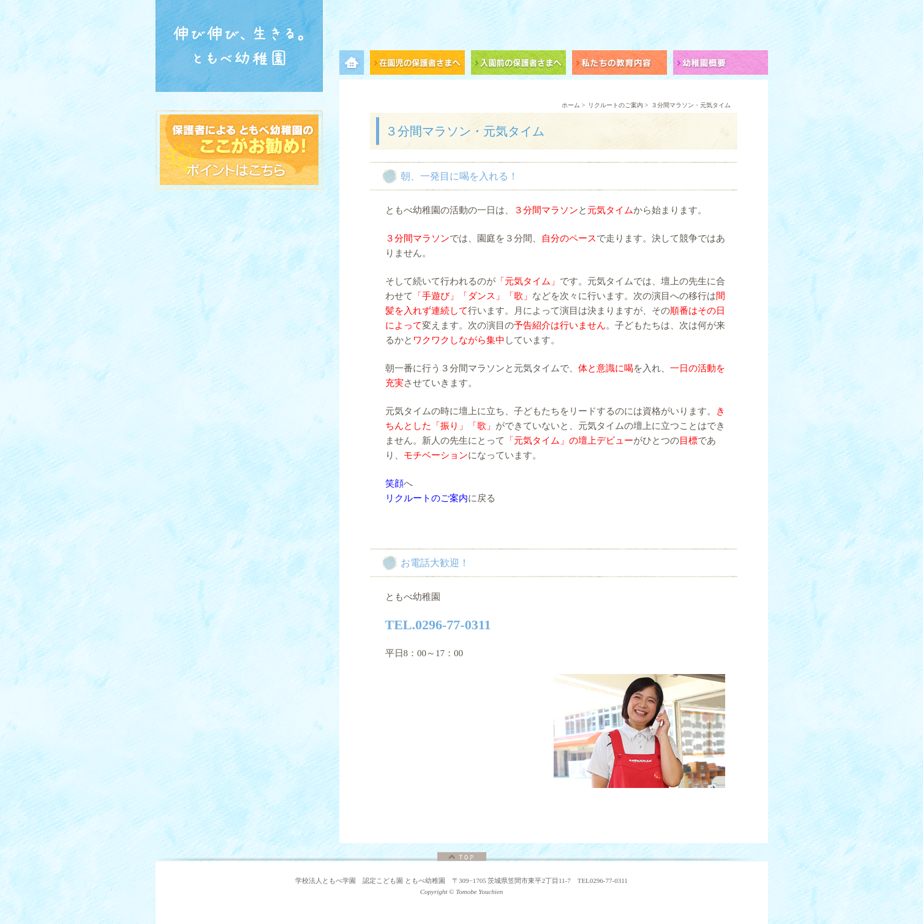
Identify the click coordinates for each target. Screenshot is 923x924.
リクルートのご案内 (615, 105)
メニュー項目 (354, 65)
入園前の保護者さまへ (521, 65)
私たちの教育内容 (622, 65)
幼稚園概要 (720, 65)
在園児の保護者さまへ (420, 65)
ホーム (571, 105)
